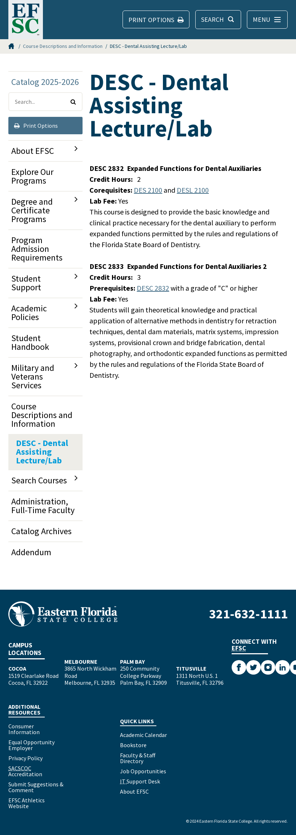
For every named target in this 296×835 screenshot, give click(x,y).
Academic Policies (29, 313)
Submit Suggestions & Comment (35, 787)
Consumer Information (24, 729)
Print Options (36, 125)
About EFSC (32, 150)
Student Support (26, 283)
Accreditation (25, 771)
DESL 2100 (193, 190)
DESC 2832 (153, 287)
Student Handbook (30, 342)
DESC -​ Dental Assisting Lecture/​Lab (42, 451)
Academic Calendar (143, 734)
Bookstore (133, 745)
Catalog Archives (41, 531)
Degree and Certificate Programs (32, 210)
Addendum (31, 552)
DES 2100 (148, 190)
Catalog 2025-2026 (45, 81)
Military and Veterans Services (32, 376)
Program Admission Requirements (37, 248)
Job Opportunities (143, 771)
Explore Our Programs (32, 176)
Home (12, 46)
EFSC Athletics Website (26, 803)
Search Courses (39, 480)
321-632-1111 (248, 614)
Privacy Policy (25, 758)
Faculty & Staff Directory (137, 758)
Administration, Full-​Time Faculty (43, 506)
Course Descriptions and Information (63, 46)
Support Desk (140, 781)
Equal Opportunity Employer (31, 745)
